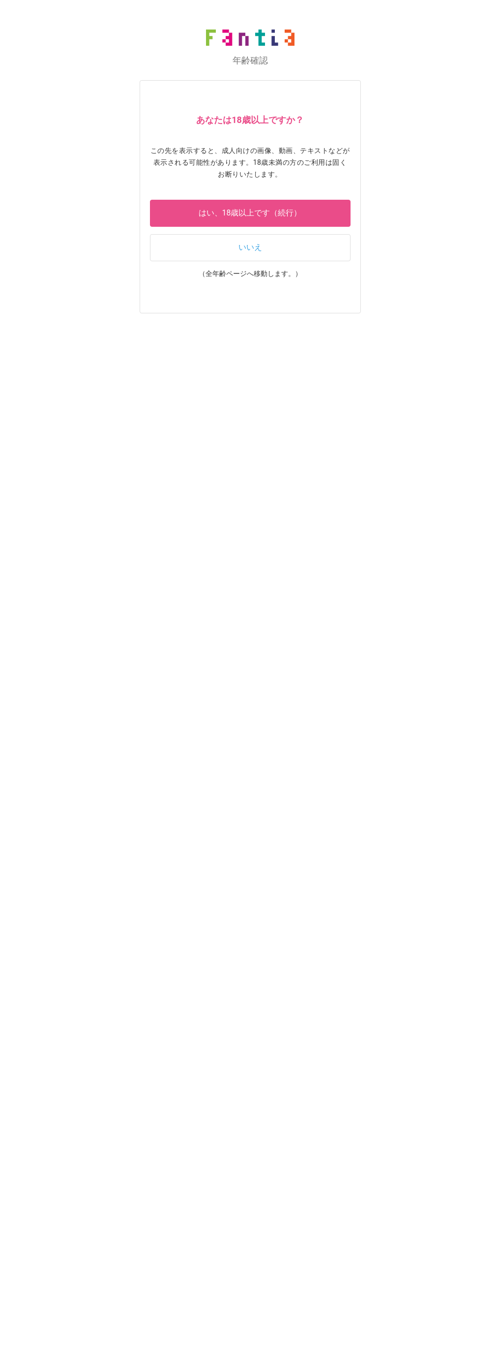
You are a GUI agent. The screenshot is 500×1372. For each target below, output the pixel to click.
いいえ (250, 247)
